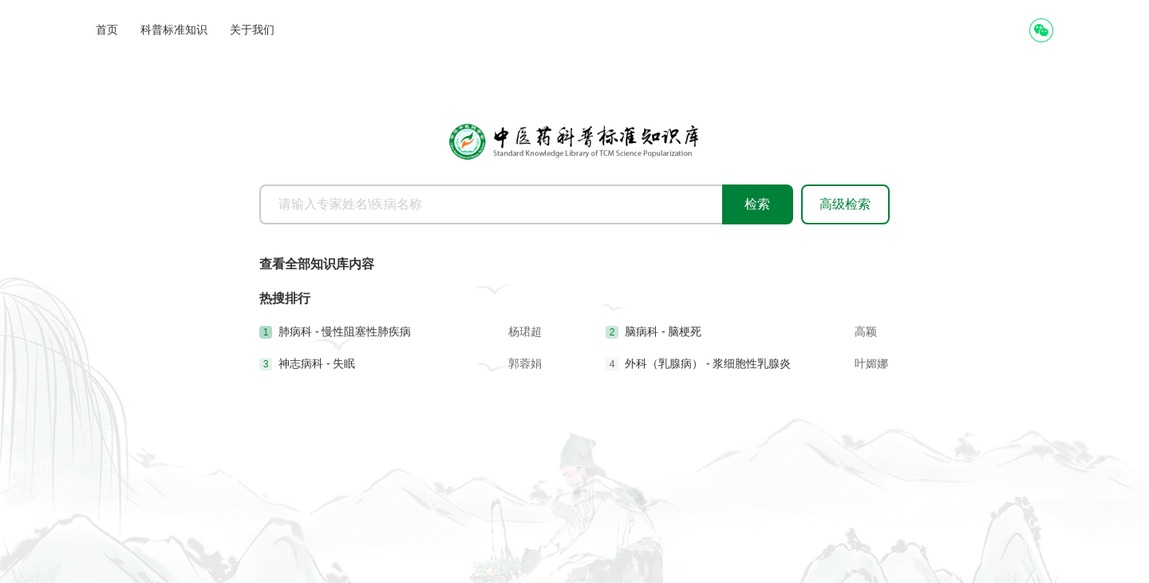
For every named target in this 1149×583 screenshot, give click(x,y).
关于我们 (252, 29)
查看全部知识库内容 (316, 264)
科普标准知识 (173, 29)
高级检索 (845, 204)
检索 (757, 204)
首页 (107, 29)
